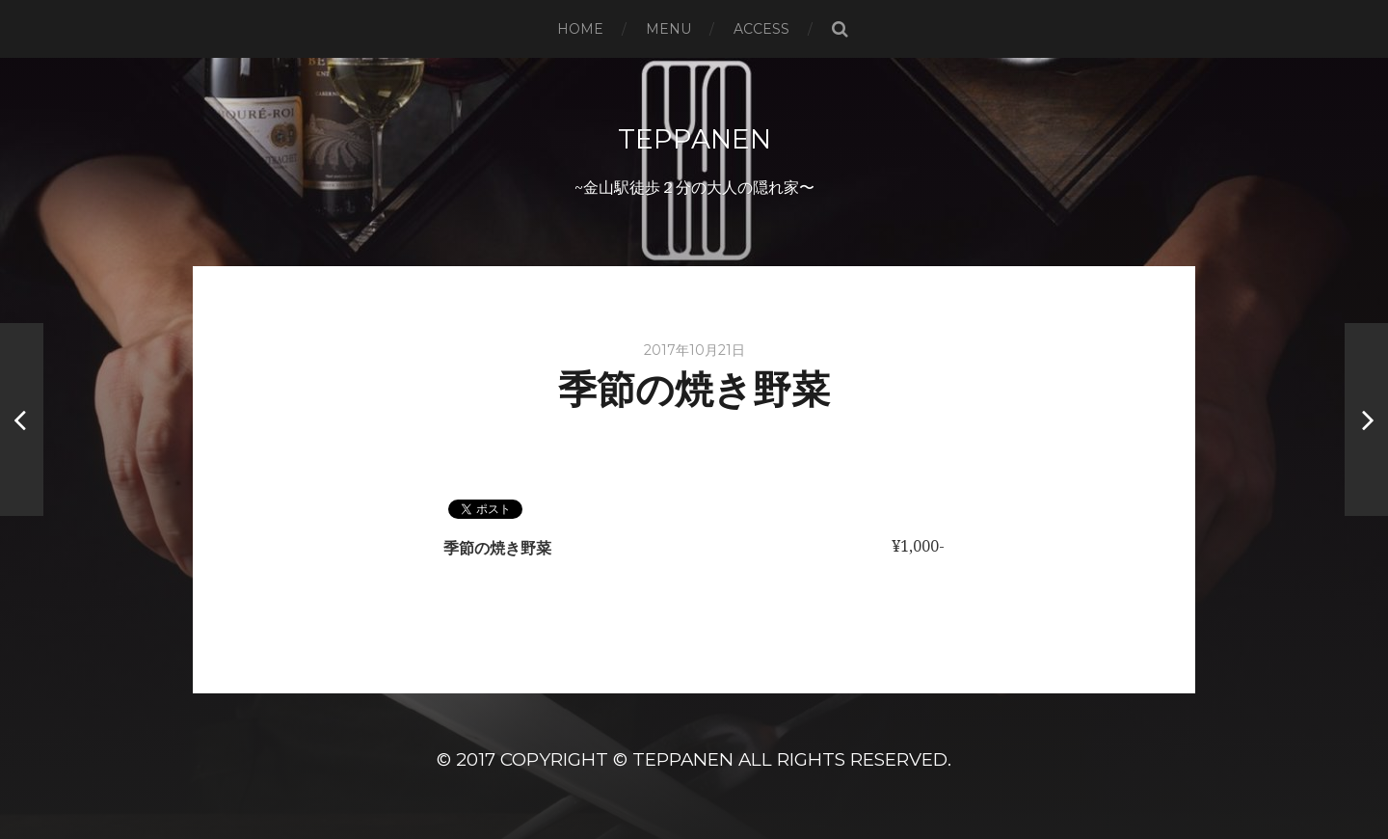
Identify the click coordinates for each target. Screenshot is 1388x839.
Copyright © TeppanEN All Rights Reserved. (725, 759)
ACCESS (761, 29)
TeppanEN (694, 138)
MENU (668, 29)
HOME (580, 29)
